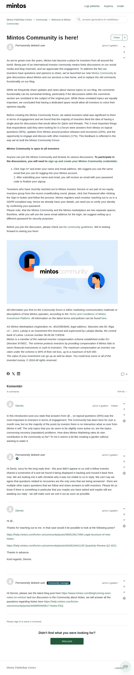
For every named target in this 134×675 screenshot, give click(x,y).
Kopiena (108, 6)
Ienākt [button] (120, 6)
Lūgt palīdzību (92, 6)
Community (41, 19)
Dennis (19, 405)
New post (67, 641)
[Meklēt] (101, 19)
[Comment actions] (124, 421)
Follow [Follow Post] (117, 37)
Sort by (122, 391)
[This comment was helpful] (124, 404)
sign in (17, 621)
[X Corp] (13, 373)
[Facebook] (8, 373)
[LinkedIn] (18, 373)
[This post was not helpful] (124, 58)
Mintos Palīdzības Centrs (19, 19)
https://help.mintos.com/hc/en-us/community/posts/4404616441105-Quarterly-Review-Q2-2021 (61, 545)
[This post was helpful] (124, 47)
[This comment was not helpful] (124, 415)
